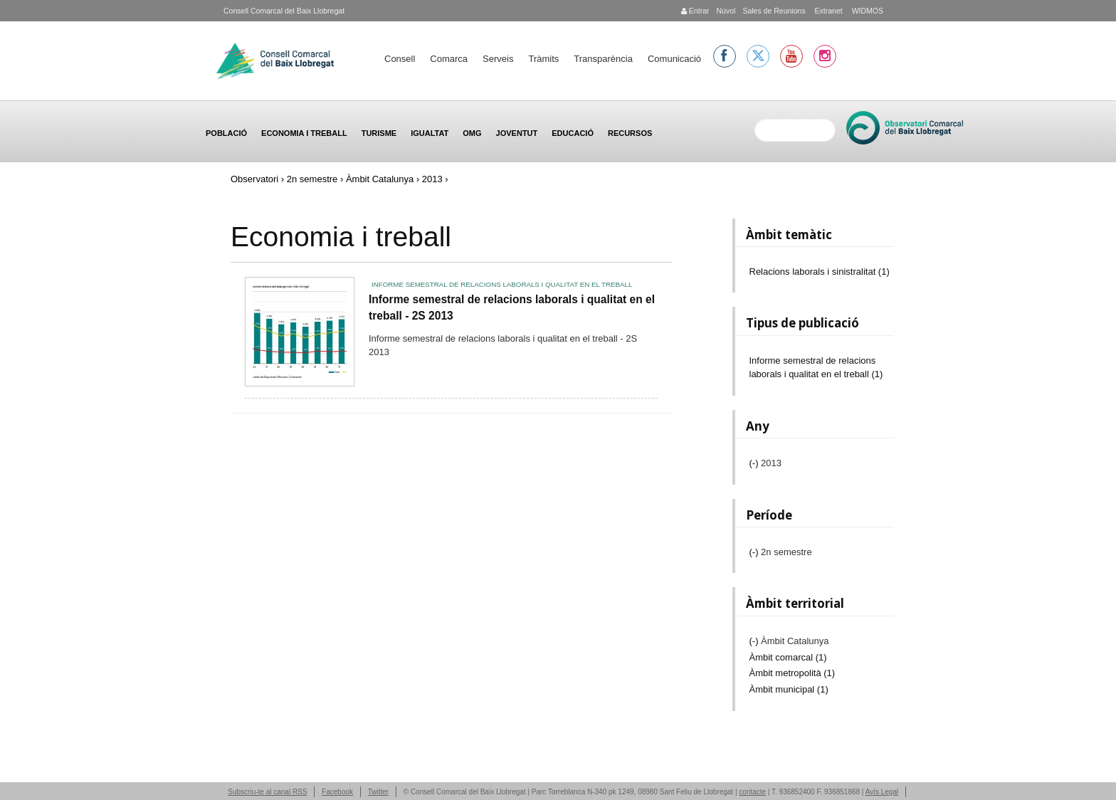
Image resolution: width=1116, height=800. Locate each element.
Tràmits (543, 58)
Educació (573, 133)
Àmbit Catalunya (380, 179)
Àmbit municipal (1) (788, 689)
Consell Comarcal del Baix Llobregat (283, 10)
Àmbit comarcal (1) (788, 657)
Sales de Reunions (773, 10)
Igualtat (429, 133)
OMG (472, 133)
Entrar (695, 10)
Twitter (378, 792)
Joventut (517, 133)
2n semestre (312, 179)
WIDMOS (866, 10)
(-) (755, 463)
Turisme (379, 133)
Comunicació (674, 58)
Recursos (630, 133)
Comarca (449, 58)
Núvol (725, 10)
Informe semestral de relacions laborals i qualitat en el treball (502, 284)
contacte (752, 792)
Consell (399, 58)
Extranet (828, 10)
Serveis (498, 58)
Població (226, 133)
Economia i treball (304, 133)
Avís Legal (882, 792)
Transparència (603, 58)
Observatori (254, 179)
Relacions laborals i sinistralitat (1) (819, 271)
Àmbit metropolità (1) (792, 673)
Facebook (337, 792)
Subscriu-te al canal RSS (267, 792)
